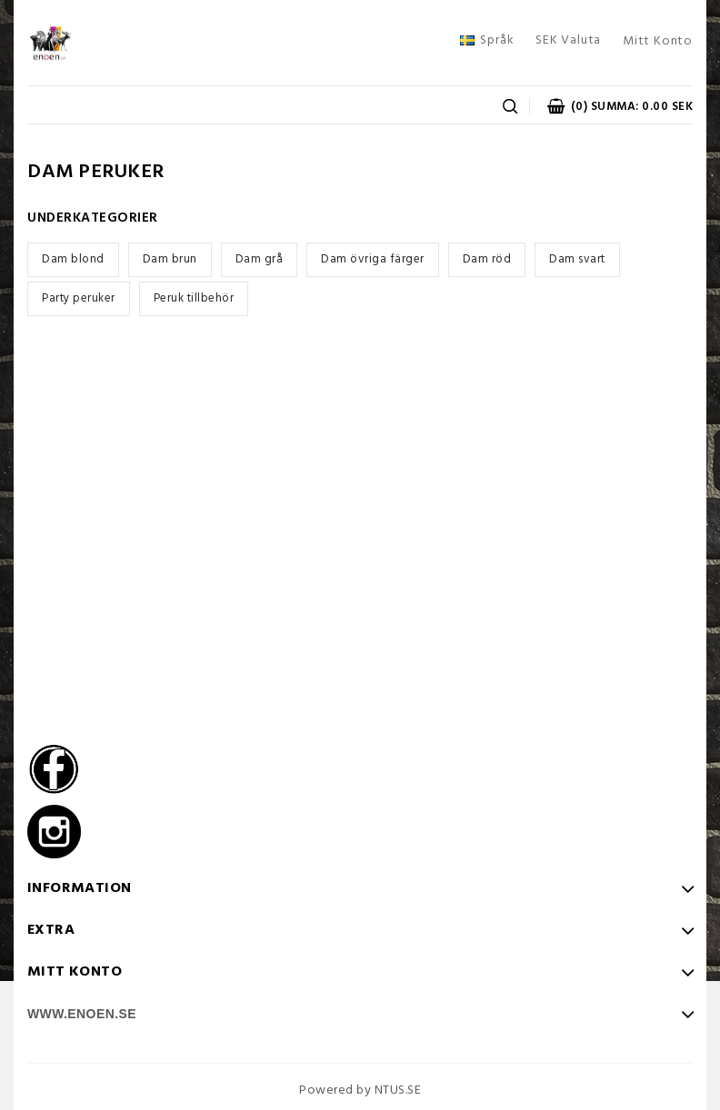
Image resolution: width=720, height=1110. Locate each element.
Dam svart (577, 259)
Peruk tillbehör (194, 298)
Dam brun (170, 259)
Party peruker (78, 298)
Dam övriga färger (373, 259)
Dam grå (259, 259)
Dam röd (487, 259)
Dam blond (73, 259)
